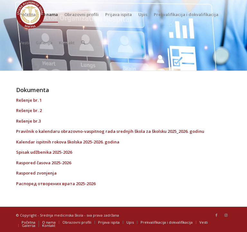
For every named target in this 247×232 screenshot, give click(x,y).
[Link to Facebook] (216, 215)
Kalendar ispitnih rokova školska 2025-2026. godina (67, 142)
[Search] (83, 43)
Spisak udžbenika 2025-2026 (44, 152)
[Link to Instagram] (226, 215)
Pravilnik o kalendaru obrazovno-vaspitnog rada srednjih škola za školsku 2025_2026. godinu (110, 131)
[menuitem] (27, 14)
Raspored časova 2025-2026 (43, 163)
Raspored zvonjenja (36, 173)
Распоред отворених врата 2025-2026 (56, 183)
